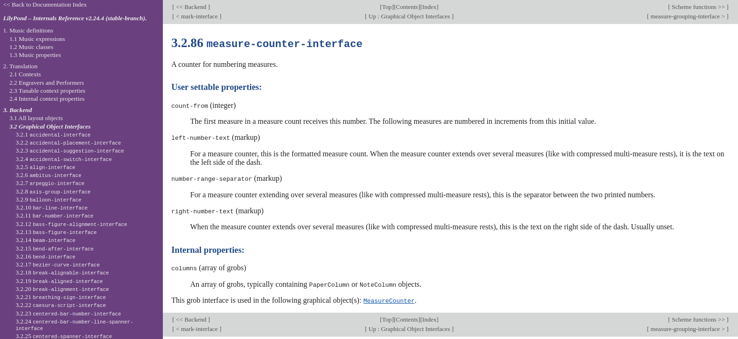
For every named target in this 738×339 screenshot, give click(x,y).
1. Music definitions (28, 30)
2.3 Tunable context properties (47, 90)
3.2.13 (56, 231)
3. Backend (17, 109)
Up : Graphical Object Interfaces (409, 16)
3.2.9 (48, 199)
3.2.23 (68, 313)
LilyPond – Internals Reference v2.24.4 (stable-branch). (75, 18)
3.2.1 (53, 134)
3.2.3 (70, 150)
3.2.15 (55, 248)
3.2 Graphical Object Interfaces (49, 126)
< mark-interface (196, 16)
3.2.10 (52, 207)
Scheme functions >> (698, 6)
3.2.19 (59, 280)
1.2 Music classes (31, 46)
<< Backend (191, 6)
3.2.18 (62, 272)
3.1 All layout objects (36, 117)
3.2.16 (45, 256)
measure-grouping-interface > (688, 16)
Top (387, 6)
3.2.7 (50, 182)
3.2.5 (45, 166)
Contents (407, 6)
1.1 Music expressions (37, 38)
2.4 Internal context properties (47, 98)
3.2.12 (71, 223)
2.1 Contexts (25, 74)
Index (429, 6)
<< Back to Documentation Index (45, 4)
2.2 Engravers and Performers (46, 82)
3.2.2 (68, 142)
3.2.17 (58, 264)
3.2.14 (45, 239)
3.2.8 (53, 191)
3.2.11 (54, 215)
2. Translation (20, 66)
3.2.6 (48, 174)
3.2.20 (62, 288)
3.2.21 (61, 296)
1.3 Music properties (35, 54)
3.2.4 (64, 158)
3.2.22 (61, 304)
